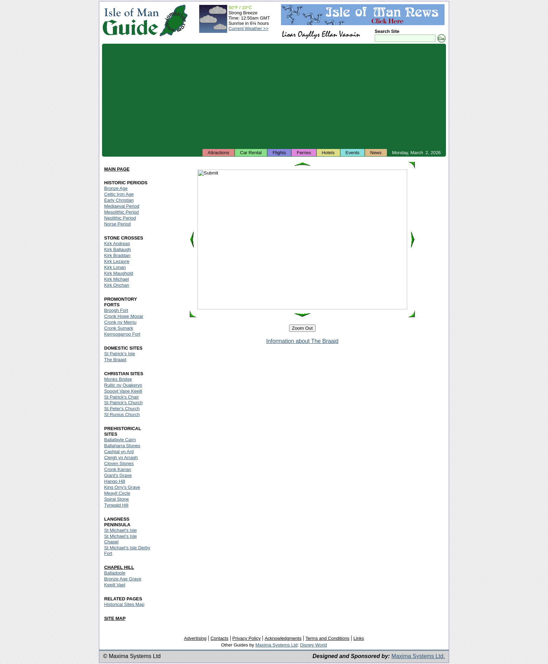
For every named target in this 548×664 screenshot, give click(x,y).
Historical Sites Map (124, 604)
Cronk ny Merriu (120, 322)
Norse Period (117, 224)
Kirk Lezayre (116, 261)
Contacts (219, 638)
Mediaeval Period (121, 206)
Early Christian (119, 200)
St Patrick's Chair (121, 397)
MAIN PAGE (117, 169)
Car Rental (251, 152)
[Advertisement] (274, 96)
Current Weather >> (249, 28)
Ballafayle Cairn (120, 439)
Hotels (328, 152)
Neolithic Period (120, 218)
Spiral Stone (116, 499)
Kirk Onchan (116, 285)
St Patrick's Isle (119, 353)
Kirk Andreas (117, 243)
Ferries (304, 152)
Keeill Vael (114, 584)
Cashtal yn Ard (119, 451)
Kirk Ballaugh (117, 249)
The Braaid (115, 359)
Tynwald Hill (116, 505)
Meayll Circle (117, 493)
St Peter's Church (121, 408)
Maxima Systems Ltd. (418, 656)
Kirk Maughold (118, 273)
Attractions (218, 152)
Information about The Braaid (302, 341)
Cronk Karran (117, 469)
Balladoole (114, 573)
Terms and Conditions (327, 638)
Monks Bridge (118, 379)
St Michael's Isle (120, 530)
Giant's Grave (118, 475)
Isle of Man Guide (130, 20)
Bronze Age (116, 188)
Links (358, 638)
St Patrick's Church (123, 402)
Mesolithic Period (121, 212)
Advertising (195, 638)
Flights (279, 152)
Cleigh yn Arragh (121, 457)
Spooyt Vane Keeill (123, 391)
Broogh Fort (116, 310)
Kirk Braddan (117, 255)
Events (353, 152)
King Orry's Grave (122, 487)
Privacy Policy (246, 638)
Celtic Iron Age (119, 194)
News (376, 152)
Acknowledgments (283, 638)
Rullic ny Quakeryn (123, 385)
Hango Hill (114, 481)
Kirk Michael (116, 279)
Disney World (313, 645)
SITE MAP (114, 618)
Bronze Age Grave (122, 578)
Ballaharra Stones (122, 445)
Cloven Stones (119, 463)
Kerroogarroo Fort (122, 334)
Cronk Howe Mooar (123, 316)
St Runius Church (122, 414)
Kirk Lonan (115, 267)
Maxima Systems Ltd (276, 645)
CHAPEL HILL (119, 567)
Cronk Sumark (118, 328)
